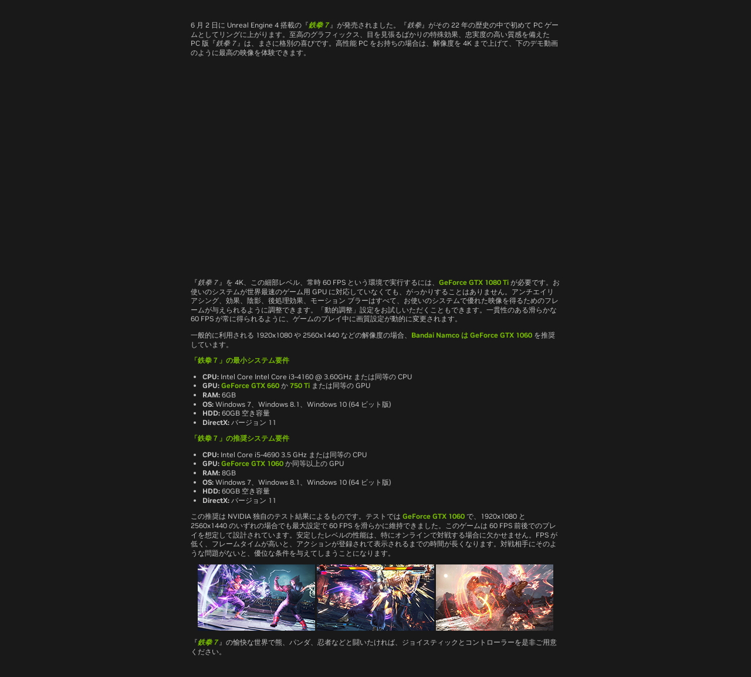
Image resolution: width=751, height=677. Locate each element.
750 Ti (300, 385)
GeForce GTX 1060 (501, 335)
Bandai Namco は (440, 335)
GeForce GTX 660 (250, 385)
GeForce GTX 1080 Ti (474, 282)
